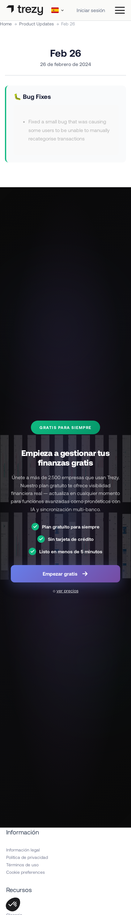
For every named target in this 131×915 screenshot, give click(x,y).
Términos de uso (22, 864)
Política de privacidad (27, 857)
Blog (10, 907)
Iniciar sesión (91, 10)
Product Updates (36, 23)
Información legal (23, 849)
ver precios (67, 590)
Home (6, 23)
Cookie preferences (25, 872)
